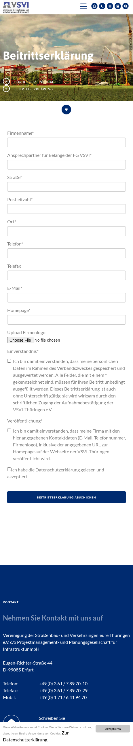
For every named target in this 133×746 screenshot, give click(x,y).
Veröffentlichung (24, 420)
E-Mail (14, 288)
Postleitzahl (20, 199)
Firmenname (20, 133)
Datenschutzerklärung (57, 469)
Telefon (15, 243)
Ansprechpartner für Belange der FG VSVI (49, 155)
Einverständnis (23, 351)
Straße (14, 177)
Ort (11, 221)
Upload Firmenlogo (26, 332)
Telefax (14, 266)
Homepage (18, 310)
